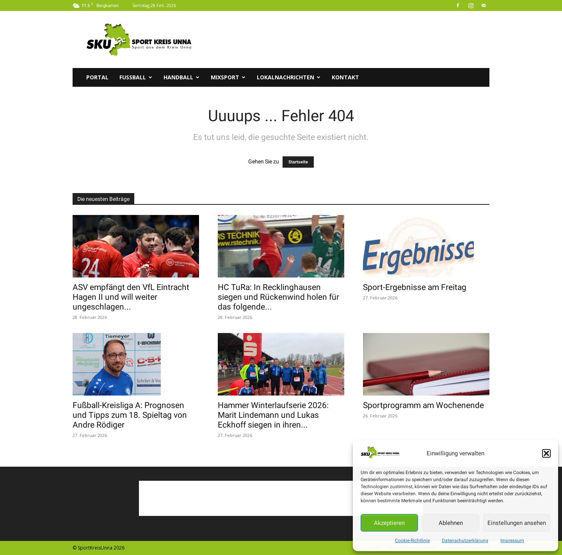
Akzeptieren (389, 522)
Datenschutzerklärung (465, 540)
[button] (546, 453)
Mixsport (228, 77)
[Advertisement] (347, 39)
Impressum (512, 540)
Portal (97, 77)
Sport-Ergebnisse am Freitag (414, 287)
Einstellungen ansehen (516, 522)
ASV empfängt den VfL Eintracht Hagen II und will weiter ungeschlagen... (131, 297)
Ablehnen (451, 522)
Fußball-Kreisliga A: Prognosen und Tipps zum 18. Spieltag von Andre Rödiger (130, 415)
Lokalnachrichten (288, 77)
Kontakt (345, 77)
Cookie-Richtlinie (412, 540)
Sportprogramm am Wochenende (423, 405)
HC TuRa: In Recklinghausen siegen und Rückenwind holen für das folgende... (278, 297)
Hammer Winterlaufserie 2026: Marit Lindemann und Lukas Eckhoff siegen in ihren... (273, 415)
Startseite (298, 162)
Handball (181, 77)
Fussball (135, 77)
